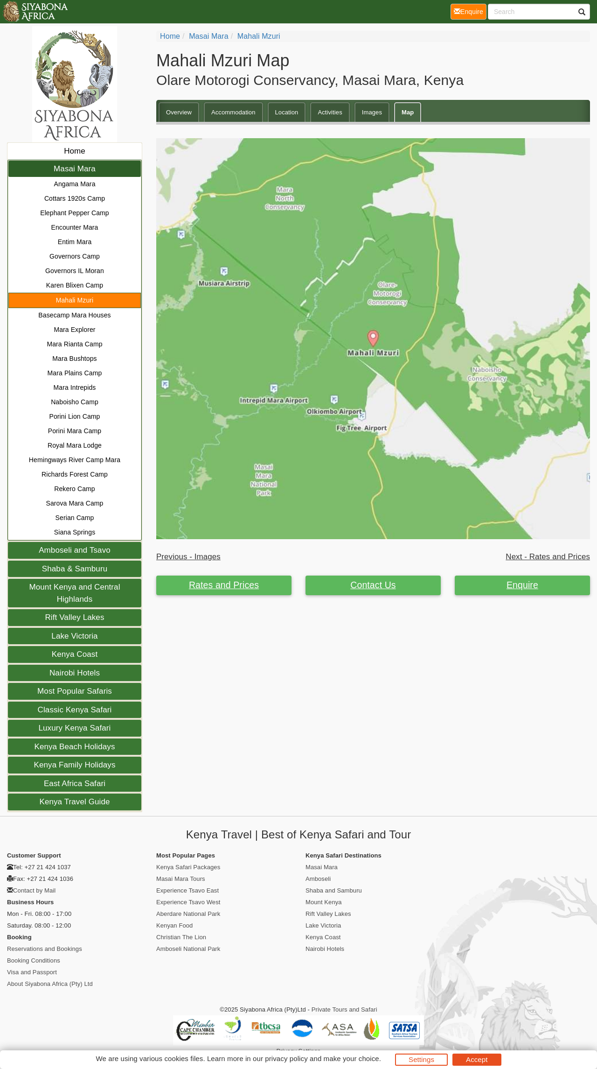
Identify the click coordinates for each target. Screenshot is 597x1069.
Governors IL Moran (74, 270)
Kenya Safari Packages (188, 867)
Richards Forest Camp (75, 474)
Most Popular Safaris (74, 691)
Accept (476, 1059)
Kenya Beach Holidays (74, 746)
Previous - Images (188, 556)
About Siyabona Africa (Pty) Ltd (50, 983)
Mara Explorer (74, 329)
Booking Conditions (33, 960)
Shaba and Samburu (333, 890)
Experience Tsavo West (188, 902)
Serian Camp (75, 517)
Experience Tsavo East (187, 890)
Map (408, 112)
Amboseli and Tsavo (75, 550)
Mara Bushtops (74, 358)
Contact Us (373, 585)
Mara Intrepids (75, 387)
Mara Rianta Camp (74, 344)
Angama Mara (74, 184)
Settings (421, 1059)
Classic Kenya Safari (75, 709)
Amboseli (318, 878)
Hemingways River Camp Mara (74, 460)
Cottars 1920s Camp (74, 198)
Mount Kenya (323, 902)
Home (74, 151)
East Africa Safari (74, 783)
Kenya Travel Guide (74, 801)
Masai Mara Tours (180, 878)
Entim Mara (75, 242)
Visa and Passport (32, 972)
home (170, 36)
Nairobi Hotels (74, 672)
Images (372, 112)
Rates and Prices (224, 585)
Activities (330, 112)
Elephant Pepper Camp (74, 213)
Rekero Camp (74, 488)
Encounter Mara (74, 227)
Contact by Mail (34, 890)
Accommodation (233, 112)
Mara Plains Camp (75, 373)
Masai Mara (75, 168)
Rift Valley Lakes (74, 617)
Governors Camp (74, 256)
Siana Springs (74, 532)
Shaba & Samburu (74, 568)
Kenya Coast (74, 654)
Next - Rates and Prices (548, 556)
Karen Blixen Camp (74, 285)
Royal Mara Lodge (75, 445)
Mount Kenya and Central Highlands (74, 593)
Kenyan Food (174, 925)
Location (286, 112)
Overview (179, 112)
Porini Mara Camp (74, 431)
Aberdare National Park (188, 913)
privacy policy (286, 1058)
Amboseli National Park (188, 948)
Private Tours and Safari (344, 1009)
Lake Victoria (74, 636)
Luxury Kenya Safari (75, 728)
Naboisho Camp (74, 402)
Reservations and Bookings (44, 948)
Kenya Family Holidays (75, 764)
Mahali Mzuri (75, 300)
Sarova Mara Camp (75, 503)
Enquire (522, 585)
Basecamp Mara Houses (74, 315)
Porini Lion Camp (74, 416)
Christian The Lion (181, 937)
